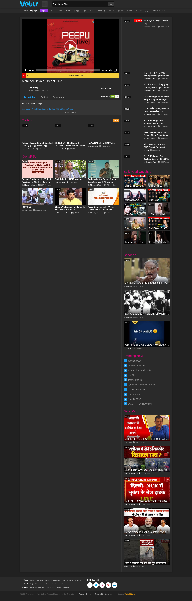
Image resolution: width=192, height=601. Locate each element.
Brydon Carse (134, 394)
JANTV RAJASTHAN (154, 114)
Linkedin (114, 583)
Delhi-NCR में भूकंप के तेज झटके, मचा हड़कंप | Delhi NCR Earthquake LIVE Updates (147, 501)
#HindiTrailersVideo (64, 109)
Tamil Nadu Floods (137, 365)
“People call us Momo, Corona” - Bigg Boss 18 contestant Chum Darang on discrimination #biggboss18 (158, 242)
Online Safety (51, 584)
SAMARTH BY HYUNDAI (140, 404)
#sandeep (26, 109)
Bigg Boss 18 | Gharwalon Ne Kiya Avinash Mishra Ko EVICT (158, 185)
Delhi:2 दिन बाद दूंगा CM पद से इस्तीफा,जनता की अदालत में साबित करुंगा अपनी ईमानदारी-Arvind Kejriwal (147, 439)
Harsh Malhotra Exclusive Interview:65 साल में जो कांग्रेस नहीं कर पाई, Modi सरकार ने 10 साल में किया (147, 532)
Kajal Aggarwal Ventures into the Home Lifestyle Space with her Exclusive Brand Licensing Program (135, 200)
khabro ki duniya (152, 79)
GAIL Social (61, 182)
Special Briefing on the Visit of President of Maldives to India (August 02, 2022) (36, 182)
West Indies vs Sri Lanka (139, 370)
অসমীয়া (139, 11)
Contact (40, 580)
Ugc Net (132, 375)
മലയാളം (102, 11)
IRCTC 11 (26, 207)
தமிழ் (76, 11)
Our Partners (67, 580)
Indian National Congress (154, 27)
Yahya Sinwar (134, 361)
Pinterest (108, 583)
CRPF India (28, 210)
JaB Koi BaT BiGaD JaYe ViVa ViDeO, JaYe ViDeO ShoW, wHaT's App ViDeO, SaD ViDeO (147, 344)
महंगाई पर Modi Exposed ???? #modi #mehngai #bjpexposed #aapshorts (155, 147)
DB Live (129, 566)
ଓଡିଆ (111, 11)
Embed (44, 97)
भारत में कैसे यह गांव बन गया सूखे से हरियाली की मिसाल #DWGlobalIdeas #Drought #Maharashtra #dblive (147, 563)
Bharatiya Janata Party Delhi (100, 213)
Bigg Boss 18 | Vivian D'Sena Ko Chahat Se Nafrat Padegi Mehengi (135, 214)
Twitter (96, 583)
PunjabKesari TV (132, 473)
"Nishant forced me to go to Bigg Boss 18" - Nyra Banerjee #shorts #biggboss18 (135, 242)
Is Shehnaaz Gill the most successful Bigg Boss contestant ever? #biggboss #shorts (158, 214)
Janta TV (129, 442)
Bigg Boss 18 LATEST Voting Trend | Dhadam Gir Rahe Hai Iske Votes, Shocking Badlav (158, 228)
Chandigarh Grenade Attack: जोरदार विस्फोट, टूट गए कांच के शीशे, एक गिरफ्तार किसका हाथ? (147, 470)
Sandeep (33, 87)
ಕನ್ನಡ (85, 11)
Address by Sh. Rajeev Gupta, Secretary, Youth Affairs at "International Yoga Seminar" (102, 182)
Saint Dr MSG (134, 399)
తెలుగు (68, 11)
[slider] (68, 70)
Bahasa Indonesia (159, 11)
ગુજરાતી (120, 11)
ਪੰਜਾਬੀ (129, 11)
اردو (146, 11)
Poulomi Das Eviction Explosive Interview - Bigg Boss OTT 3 (135, 228)
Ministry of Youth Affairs (98, 185)
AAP (147, 150)
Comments (58, 97)
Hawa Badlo (94, 146)
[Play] (25, 70)
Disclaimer (39, 584)
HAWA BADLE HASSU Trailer (101, 143)
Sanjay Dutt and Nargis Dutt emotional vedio (147, 313)
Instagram (102, 583)
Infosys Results (135, 380)
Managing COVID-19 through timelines (146, 282)
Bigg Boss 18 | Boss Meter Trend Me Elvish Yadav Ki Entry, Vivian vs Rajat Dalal (135, 185)
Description (30, 97)
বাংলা (60, 11)
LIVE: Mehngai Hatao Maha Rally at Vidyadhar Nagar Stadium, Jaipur (156, 99)
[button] (70, 46)
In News (78, 580)
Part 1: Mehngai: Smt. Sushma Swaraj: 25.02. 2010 (154, 123)
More (116, 120)
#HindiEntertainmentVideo (43, 109)
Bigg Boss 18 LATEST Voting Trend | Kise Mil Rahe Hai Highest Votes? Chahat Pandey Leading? (158, 200)
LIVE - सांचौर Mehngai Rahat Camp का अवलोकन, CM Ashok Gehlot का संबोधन (156, 111)
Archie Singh (61, 149)
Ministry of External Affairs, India (36, 185)
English (44, 11)
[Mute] (110, 70)
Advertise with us (37, 587)
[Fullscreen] (115, 70)
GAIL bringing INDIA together (69, 179)
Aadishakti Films (30, 149)
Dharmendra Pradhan (64, 213)
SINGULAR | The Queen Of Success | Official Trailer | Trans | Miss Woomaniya (70, 146)
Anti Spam (63, 584)
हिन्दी (52, 11)
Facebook (90, 583)
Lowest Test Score (136, 389)
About (32, 580)
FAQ (31, 584)
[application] (70, 46)
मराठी (92, 11)
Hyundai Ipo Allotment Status (141, 384)
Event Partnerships (52, 580)
